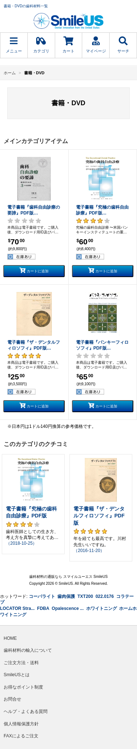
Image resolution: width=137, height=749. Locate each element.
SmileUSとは (17, 674)
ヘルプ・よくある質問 (25, 711)
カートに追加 (34, 270)
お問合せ (12, 699)
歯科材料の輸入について (28, 650)
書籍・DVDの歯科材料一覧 (26, 6)
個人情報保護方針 (21, 723)
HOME (10, 638)
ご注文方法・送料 (21, 662)
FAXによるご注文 (21, 735)
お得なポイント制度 (23, 687)
